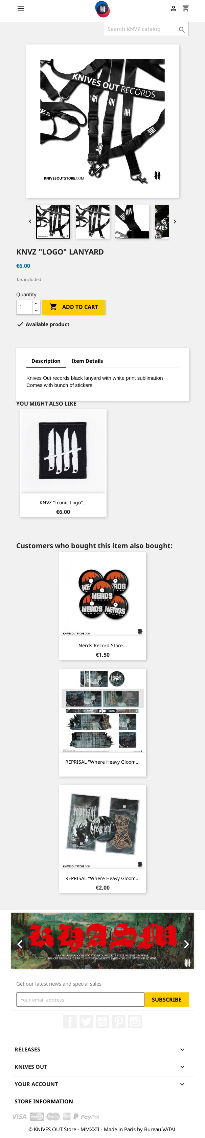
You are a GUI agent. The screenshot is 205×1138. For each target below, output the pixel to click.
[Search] (146, 29)
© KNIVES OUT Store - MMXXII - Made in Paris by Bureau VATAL (102, 1129)
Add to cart (73, 307)
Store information (44, 1101)
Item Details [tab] (87, 360)
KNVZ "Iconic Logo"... (63, 502)
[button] (25, 941)
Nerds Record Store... (102, 645)
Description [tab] (46, 360)
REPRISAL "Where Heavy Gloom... (102, 762)
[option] (102, 941)
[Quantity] (24, 307)
